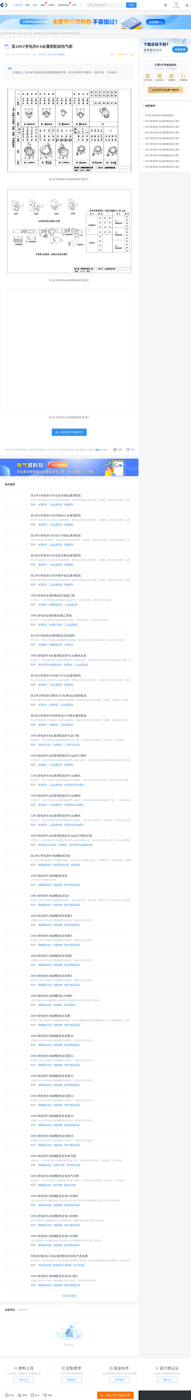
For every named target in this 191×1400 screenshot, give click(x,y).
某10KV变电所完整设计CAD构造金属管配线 (59, 695)
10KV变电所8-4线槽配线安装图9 (51, 975)
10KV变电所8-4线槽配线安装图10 (52, 1035)
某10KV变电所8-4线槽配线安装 (50, 855)
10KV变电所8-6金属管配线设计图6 (161, 149)
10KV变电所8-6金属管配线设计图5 (161, 144)
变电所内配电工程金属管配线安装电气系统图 (59, 1256)
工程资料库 (5, 33)
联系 (97, 450)
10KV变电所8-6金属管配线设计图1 (161, 121)
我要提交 (71, 1379)
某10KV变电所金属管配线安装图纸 (53, 635)
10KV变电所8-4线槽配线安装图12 (52, 1076)
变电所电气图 (73, 1165)
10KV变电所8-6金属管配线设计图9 (161, 167)
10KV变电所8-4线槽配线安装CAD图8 (54, 1236)
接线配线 (68, 504)
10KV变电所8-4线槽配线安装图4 (51, 915)
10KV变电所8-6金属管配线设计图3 (161, 132)
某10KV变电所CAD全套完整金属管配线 (56, 555)
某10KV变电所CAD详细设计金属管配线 (56, 515)
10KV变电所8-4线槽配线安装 (49, 875)
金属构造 (53, 704)
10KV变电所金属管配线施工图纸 (51, 615)
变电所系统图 (45, 1265)
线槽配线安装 (55, 604)
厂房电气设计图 (72, 744)
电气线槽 (57, 1185)
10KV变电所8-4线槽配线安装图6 (51, 935)
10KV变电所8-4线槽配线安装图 (50, 1015)
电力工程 (27, 33)
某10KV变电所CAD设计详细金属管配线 (56, 535)
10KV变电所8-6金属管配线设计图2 (161, 126)
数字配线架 (69, 1004)
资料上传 (23, 1379)
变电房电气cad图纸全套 (50, 664)
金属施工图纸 (55, 624)
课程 (43, 4)
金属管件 (42, 504)
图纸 (17, 72)
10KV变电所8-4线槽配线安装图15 (52, 1136)
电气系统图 (78, 1265)
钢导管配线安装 (61, 864)
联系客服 (119, 1379)
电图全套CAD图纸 (47, 844)
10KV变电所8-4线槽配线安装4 (50, 895)
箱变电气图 (59, 1165)
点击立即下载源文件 (115, 1395)
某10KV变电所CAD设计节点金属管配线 (56, 675)
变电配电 (38, 33)
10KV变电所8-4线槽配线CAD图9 (51, 995)
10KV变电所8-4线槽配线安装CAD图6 (54, 1216)
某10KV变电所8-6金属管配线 (158, 115)
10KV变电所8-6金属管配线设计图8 (161, 161)
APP (74, 5)
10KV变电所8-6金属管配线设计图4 (161, 138)
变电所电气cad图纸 (74, 824)
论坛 (35, 5)
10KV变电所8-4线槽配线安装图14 (52, 1116)
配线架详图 (69, 1185)
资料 (27, 5)
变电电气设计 (45, 744)
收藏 (117, 449)
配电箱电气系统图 (62, 1265)
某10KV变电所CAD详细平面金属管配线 (56, 575)
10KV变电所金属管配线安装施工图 (53, 595)
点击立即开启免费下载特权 (165, 90)
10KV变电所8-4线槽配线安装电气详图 (55, 1176)
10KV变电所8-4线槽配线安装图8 (51, 955)
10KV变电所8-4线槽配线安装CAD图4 (54, 1196)
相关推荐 (10, 484)
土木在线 (17, 5)
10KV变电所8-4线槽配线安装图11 (52, 1056)
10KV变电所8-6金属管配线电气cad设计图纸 (58, 755)
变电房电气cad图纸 (74, 784)
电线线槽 (57, 884)
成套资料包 (63, 4)
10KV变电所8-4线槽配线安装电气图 (53, 1156)
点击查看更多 (69, 1296)
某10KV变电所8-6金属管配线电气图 (62, 33)
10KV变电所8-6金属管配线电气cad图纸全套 (58, 655)
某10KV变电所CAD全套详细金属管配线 (56, 495)
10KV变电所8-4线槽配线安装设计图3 (54, 1276)
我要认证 (167, 1379)
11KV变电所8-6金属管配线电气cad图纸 (56, 775)
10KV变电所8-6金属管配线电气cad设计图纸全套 (61, 835)
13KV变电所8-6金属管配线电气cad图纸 (56, 815)
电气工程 (17, 33)
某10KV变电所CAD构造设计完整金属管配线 (59, 715)
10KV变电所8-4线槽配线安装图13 (52, 1096)
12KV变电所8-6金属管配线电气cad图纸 (56, 795)
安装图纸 (42, 644)
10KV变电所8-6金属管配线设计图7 (161, 155)
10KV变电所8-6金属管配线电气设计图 (55, 735)
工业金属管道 (55, 504)
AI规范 (51, 5)
